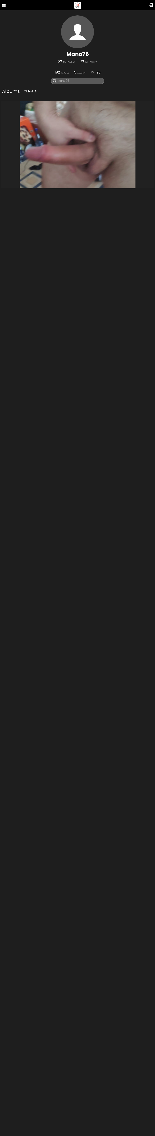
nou (6, 504)
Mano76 (77, 54)
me (5, 297)
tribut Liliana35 (15, 917)
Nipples (9, 1124)
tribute (8, 711)
